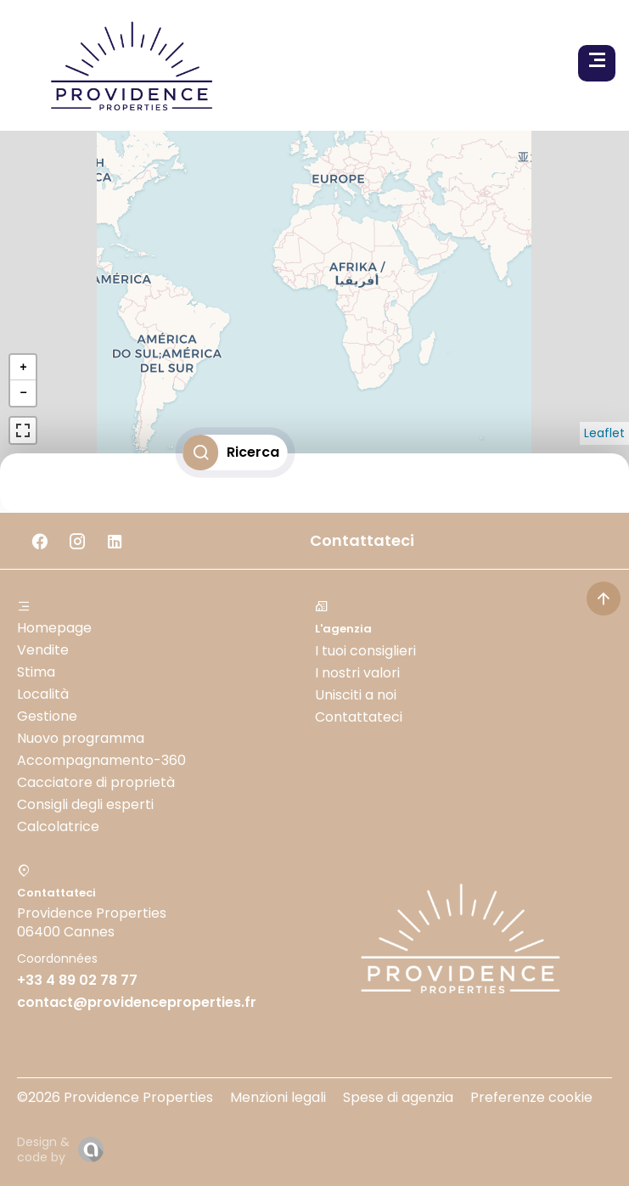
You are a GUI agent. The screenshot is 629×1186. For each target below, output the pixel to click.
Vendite (43, 650)
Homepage (54, 628)
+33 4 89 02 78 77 (77, 980)
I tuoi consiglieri (365, 650)
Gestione (47, 716)
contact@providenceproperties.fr (136, 1002)
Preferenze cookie (531, 1097)
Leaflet (604, 432)
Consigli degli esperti (85, 804)
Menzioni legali (278, 1097)
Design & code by (43, 1149)
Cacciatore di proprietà (96, 782)
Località (43, 694)
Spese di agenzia (398, 1097)
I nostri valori (357, 673)
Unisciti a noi (355, 695)
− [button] (23, 393)
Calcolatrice (58, 826)
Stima (36, 672)
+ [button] (23, 367)
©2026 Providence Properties (115, 1097)
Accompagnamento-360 (101, 760)
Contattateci (358, 717)
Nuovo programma (80, 738)
